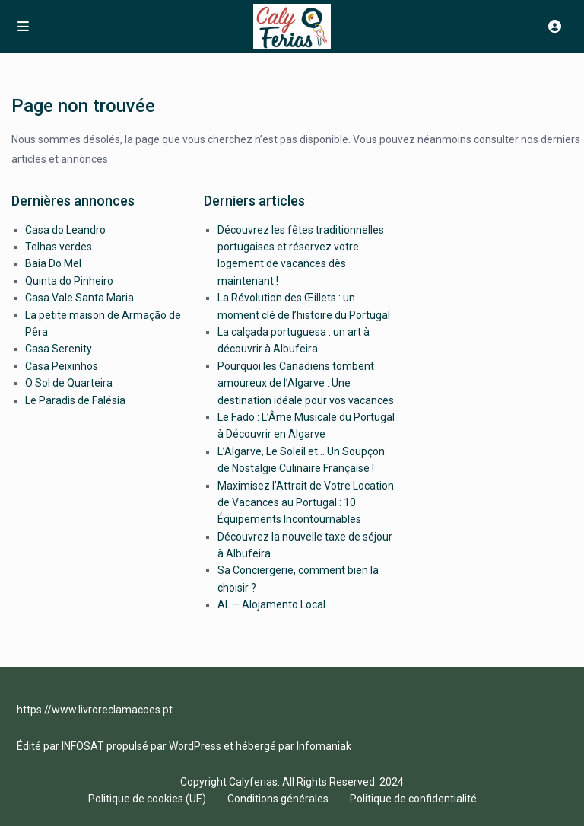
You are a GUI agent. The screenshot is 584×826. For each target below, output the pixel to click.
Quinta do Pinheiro (69, 281)
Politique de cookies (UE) (147, 799)
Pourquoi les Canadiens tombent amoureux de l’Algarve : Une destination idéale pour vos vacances (305, 383)
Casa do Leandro (65, 230)
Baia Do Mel (53, 263)
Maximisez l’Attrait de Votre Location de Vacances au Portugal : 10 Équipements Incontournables (305, 503)
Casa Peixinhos (61, 366)
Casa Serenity (58, 349)
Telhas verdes (58, 247)
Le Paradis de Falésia (75, 400)
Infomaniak (324, 746)
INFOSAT (83, 746)
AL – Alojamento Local (271, 604)
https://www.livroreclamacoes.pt (95, 709)
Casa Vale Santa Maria (79, 298)
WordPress (195, 746)
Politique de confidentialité (413, 799)
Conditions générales (277, 799)
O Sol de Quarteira (69, 383)
